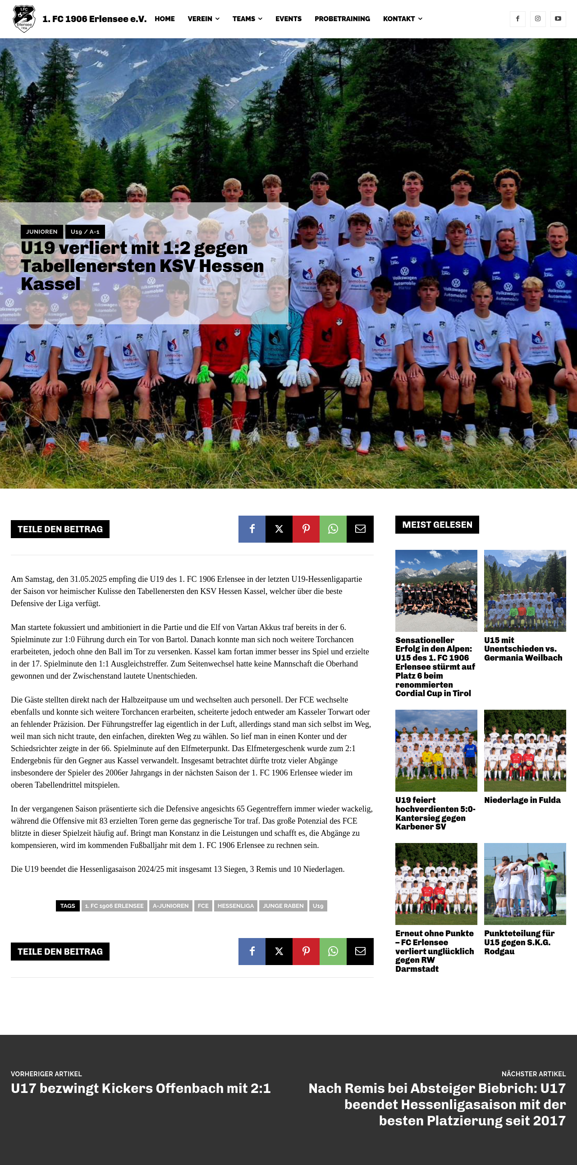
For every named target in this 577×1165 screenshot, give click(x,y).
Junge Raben (283, 905)
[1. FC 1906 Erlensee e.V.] (79, 19)
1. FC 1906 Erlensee (114, 905)
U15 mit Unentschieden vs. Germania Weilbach (523, 649)
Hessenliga (236, 905)
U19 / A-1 (85, 232)
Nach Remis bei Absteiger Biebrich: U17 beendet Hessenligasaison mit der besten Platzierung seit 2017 (437, 1104)
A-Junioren (171, 905)
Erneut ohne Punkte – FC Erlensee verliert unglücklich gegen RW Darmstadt (434, 951)
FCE (203, 905)
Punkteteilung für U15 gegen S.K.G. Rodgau (519, 942)
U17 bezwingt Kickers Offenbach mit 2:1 (141, 1088)
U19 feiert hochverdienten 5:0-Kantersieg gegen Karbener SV (435, 813)
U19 (318, 905)
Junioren (42, 232)
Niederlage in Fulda (522, 800)
